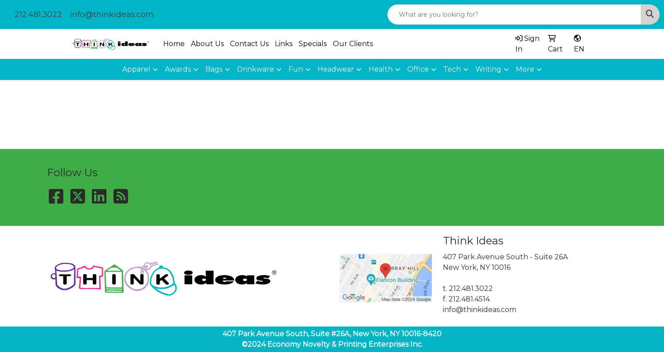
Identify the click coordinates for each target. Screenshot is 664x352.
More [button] (525, 69)
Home (174, 44)
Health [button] (380, 69)
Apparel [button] (136, 69)
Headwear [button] (335, 69)
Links (283, 44)
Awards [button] (178, 69)
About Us (207, 44)
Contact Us (249, 44)
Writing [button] (488, 69)
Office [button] (418, 69)
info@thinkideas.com (112, 14)
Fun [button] (295, 69)
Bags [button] (214, 69)
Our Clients (353, 44)
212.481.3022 (38, 14)
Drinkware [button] (255, 69)
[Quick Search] (514, 14)
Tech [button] (452, 69)
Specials (313, 44)
